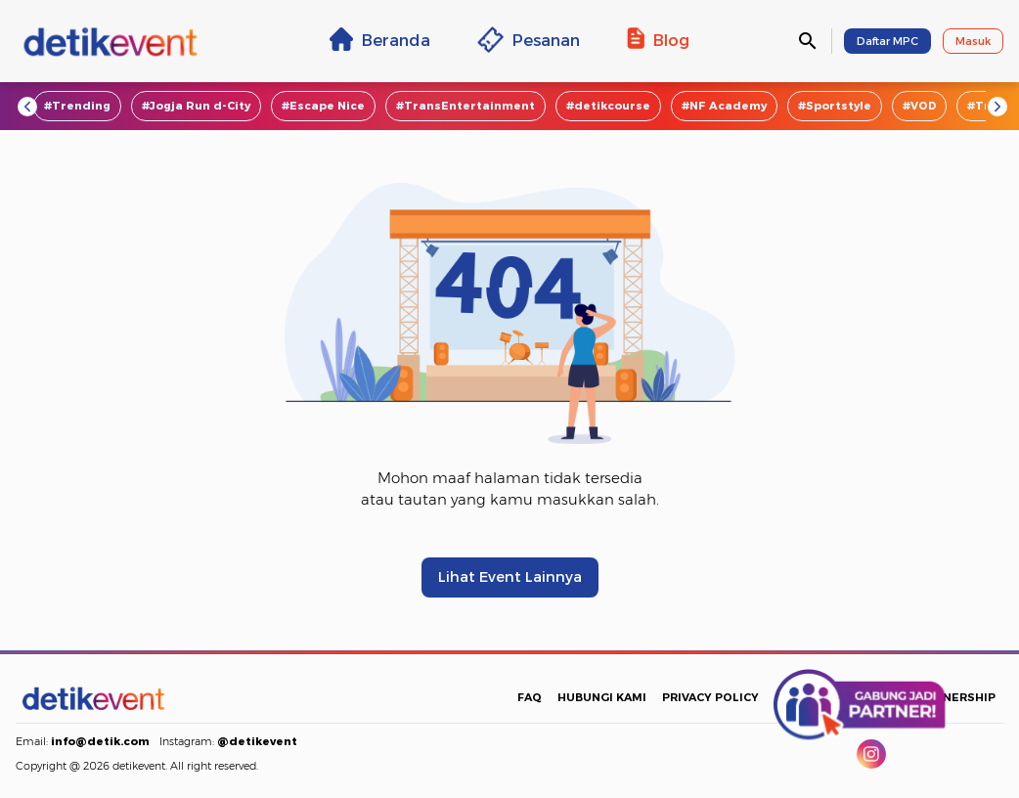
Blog (658, 39)
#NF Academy (724, 105)
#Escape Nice (323, 105)
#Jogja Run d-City (196, 105)
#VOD (919, 105)
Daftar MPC (887, 41)
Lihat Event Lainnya (510, 577)
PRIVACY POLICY (710, 697)
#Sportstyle (834, 105)
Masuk (973, 41)
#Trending (77, 105)
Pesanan (528, 39)
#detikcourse (608, 105)
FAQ (529, 697)
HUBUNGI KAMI (601, 697)
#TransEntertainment (465, 105)
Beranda (380, 39)
